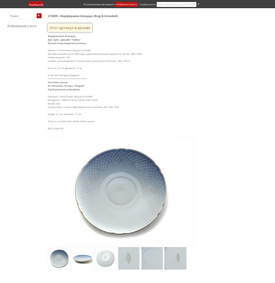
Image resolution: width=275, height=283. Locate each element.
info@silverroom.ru (126, 4)
